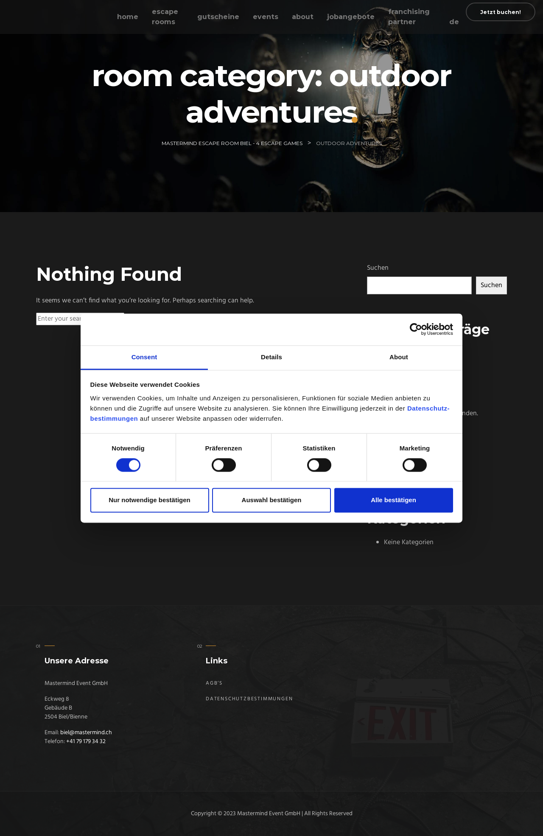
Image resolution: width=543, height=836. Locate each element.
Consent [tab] (144, 357)
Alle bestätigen (393, 500)
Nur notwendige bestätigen (149, 500)
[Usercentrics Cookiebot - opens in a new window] (416, 329)
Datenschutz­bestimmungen (249, 699)
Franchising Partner (409, 17)
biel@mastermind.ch (86, 733)
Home (127, 17)
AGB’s (214, 683)
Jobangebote (351, 17)
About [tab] (398, 357)
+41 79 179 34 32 (86, 742)
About (302, 17)
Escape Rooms (165, 17)
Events (265, 17)
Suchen (378, 268)
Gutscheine (218, 17)
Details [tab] (271, 357)
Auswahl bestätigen (272, 500)
